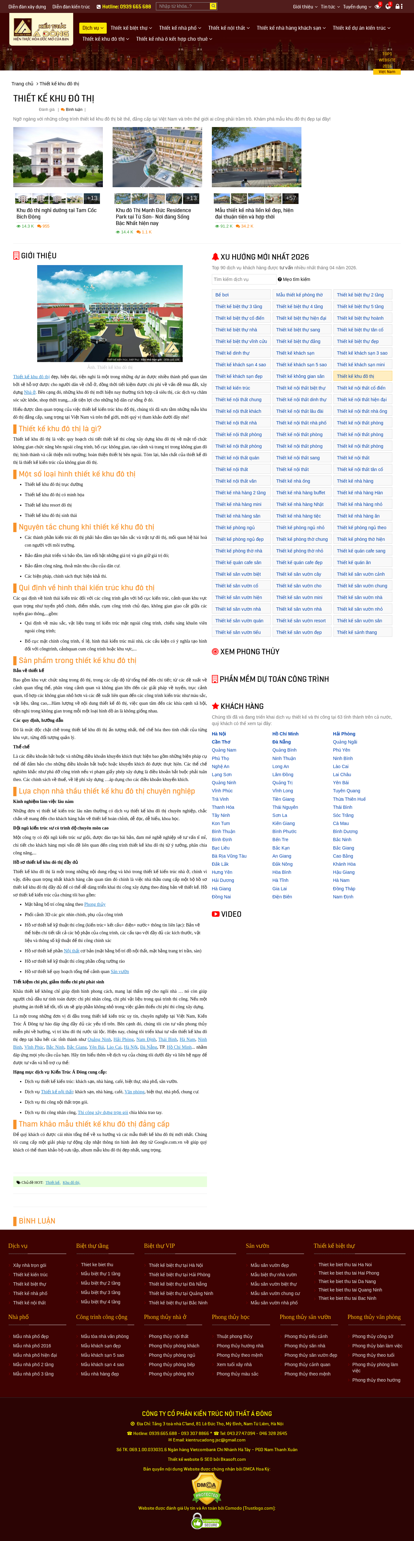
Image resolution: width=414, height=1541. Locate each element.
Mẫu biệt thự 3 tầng (100, 1292)
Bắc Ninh (55, 1047)
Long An (280, 766)
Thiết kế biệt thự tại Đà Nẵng (178, 1284)
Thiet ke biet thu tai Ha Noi (345, 1264)
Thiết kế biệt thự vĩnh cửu (241, 341)
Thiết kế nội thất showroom (353, 461)
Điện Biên (282, 896)
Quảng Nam (224, 750)
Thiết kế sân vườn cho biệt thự (298, 589)
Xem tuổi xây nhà (234, 1364)
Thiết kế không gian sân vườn (300, 380)
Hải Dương (223, 880)
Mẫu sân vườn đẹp (270, 1265)
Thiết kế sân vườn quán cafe (239, 624)
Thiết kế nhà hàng (355, 481)
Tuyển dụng (355, 7)
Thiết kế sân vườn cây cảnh (298, 577)
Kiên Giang (283, 823)
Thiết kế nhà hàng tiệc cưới (298, 519)
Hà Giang (221, 888)
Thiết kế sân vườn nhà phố (299, 612)
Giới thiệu (303, 7)
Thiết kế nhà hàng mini (238, 504)
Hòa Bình (281, 872)
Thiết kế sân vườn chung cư (362, 589)
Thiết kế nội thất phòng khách (238, 438)
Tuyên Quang (346, 790)
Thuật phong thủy (234, 1336)
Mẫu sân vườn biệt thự (274, 1284)
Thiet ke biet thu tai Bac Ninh (347, 1298)
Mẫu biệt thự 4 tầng (100, 1301)
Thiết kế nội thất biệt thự (300, 388)
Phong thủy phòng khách (174, 1345)
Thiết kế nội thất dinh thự (301, 399)
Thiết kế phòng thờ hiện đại (361, 543)
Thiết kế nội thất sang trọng (298, 461)
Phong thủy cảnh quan (308, 1364)
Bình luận (71, 109)
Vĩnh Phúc (34, 1047)
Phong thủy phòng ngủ (172, 1355)
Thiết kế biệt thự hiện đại (301, 318)
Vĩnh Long (282, 790)
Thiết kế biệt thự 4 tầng (299, 306)
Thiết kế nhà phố (30, 1293)
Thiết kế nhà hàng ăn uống (358, 519)
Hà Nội (130, 1047)
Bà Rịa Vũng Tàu (229, 856)
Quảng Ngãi (345, 741)
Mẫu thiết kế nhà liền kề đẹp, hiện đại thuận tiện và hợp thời (254, 214)
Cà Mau (341, 823)
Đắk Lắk (220, 864)
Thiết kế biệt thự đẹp (358, 341)
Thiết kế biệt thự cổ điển (239, 318)
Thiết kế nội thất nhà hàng (236, 426)
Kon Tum (221, 823)
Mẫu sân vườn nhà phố (274, 1302)
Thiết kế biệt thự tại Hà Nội (176, 1265)
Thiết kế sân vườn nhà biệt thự (238, 612)
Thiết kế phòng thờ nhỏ (299, 550)
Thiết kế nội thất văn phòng (235, 484)
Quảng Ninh (99, 1039)
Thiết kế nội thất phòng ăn (360, 449)
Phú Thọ (220, 758)
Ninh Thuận (284, 758)
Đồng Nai (221, 896)
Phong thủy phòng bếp (172, 1364)
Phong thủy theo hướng (376, 1380)
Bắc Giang (77, 1047)
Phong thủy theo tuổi (374, 1355)
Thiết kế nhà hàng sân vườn (237, 519)
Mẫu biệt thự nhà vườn (274, 1274)
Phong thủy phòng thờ (171, 1373)
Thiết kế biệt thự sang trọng (298, 333)
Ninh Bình (343, 758)
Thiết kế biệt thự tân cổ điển (360, 333)
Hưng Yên (222, 872)
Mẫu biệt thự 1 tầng (100, 1273)
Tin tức (328, 7)
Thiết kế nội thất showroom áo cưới (234, 473)
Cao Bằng (343, 856)
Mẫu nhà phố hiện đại (35, 1355)
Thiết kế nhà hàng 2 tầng (240, 492)
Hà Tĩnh (280, 880)
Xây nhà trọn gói (29, 1265)
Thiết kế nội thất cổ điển (361, 388)
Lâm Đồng (282, 774)
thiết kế (53, 1182)
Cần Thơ (221, 741)
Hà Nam (187, 1039)
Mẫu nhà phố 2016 (32, 1345)
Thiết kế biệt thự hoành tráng (360, 321)
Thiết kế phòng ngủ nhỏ (300, 527)
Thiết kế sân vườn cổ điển (236, 589)
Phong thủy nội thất (168, 1336)
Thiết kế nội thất (57, 1091)
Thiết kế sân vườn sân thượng (359, 624)
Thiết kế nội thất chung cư (238, 403)
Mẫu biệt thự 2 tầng (100, 1283)
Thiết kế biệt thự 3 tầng (238, 306)
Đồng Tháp (344, 888)
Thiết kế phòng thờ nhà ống (238, 554)
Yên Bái (96, 1047)
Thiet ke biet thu (97, 1264)
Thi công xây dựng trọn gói (103, 1112)
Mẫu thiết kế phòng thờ (299, 294)
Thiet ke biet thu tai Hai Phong (349, 1273)
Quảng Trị (282, 782)
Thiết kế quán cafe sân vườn (238, 566)
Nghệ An (220, 766)
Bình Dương (345, 831)
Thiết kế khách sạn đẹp (239, 376)
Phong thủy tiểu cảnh (306, 1336)
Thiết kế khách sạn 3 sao (362, 353)
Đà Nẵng (148, 1047)
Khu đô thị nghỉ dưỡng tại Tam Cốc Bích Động (56, 214)
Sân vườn (120, 971)
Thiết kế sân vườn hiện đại (238, 601)
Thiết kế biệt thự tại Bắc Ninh (178, 1302)
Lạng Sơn (222, 774)
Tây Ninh (221, 815)
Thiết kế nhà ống (293, 481)
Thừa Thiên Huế (349, 799)
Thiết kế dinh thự (232, 353)
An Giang (281, 856)
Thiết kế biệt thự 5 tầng (360, 306)
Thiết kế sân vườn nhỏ (360, 609)
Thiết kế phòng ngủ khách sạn (235, 531)
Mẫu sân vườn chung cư (275, 1293)
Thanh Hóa (223, 807)
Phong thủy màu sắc (237, 1373)
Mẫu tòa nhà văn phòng (104, 1336)
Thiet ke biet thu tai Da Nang (347, 1281)
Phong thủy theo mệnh (240, 1355)
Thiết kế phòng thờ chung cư (302, 543)
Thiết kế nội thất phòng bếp (360, 426)
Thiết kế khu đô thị (31, 376)
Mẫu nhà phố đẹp (31, 1336)
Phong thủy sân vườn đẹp (311, 1355)
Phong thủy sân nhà (305, 1345)
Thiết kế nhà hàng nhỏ (359, 504)
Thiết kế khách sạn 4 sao (240, 364)
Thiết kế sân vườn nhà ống (360, 601)
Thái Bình (167, 1039)
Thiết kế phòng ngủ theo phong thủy (362, 531)
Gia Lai (279, 888)
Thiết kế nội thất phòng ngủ (360, 438)
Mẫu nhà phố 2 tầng (33, 1364)
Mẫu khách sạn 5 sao (102, 1355)
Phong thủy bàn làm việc (378, 1345)
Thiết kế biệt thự (29, 1284)
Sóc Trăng (343, 815)
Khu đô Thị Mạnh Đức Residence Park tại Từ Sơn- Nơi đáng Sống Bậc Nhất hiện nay (153, 217)
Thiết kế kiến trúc (232, 388)
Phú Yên (341, 750)
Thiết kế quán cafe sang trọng (361, 554)
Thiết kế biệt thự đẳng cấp (298, 345)
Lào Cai (114, 1047)
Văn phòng (135, 1091)
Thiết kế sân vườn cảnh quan (361, 577)
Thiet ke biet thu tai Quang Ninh (350, 1289)
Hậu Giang (343, 872)
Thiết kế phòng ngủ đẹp (239, 539)
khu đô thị (71, 1182)
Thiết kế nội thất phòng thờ (299, 449)
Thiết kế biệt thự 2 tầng (360, 294)
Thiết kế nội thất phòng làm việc (299, 438)
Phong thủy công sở (373, 1336)
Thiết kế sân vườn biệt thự (238, 577)
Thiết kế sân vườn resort (301, 620)
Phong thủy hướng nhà (240, 1345)
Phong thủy (94, 904)
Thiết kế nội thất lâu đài (299, 411)
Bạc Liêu (221, 848)
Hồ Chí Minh (179, 1047)
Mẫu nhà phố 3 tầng (33, 1373)
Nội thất (71, 950)
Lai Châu (342, 774)
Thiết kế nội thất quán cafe (237, 461)
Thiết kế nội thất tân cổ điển (360, 473)
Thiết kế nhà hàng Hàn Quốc (360, 496)
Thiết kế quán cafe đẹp (299, 562)
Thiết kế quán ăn (354, 562)
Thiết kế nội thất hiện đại (362, 399)
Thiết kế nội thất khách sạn (238, 415)
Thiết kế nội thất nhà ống (362, 411)
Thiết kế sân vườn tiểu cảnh (238, 636)
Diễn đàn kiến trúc (71, 7)
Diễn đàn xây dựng (27, 7)
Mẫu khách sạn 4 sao (102, 1364)
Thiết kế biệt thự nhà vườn (236, 333)
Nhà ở (30, 392)
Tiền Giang (283, 799)
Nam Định (146, 1039)
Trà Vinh (220, 799)
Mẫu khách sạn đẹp (101, 1345)
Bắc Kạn (280, 848)
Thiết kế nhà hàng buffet (300, 492)
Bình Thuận (223, 831)
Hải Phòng (124, 1039)
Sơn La (279, 815)
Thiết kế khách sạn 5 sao (301, 364)
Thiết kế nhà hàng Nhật (299, 504)
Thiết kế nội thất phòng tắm (238, 449)
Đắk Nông (282, 864)
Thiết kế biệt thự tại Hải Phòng (179, 1274)
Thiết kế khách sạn (295, 353)
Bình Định (222, 839)
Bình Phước (284, 831)
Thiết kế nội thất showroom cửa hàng (296, 473)
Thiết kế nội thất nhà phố (301, 422)
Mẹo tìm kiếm (294, 279)
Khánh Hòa (344, 864)
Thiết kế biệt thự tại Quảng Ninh (181, 1293)
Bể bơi (222, 294)
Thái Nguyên (285, 807)
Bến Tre (280, 839)
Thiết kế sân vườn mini (299, 597)
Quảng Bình (284, 750)
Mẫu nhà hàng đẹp (100, 1373)
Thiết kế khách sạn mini (361, 364)
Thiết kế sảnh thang (357, 632)
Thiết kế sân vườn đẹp (299, 632)
